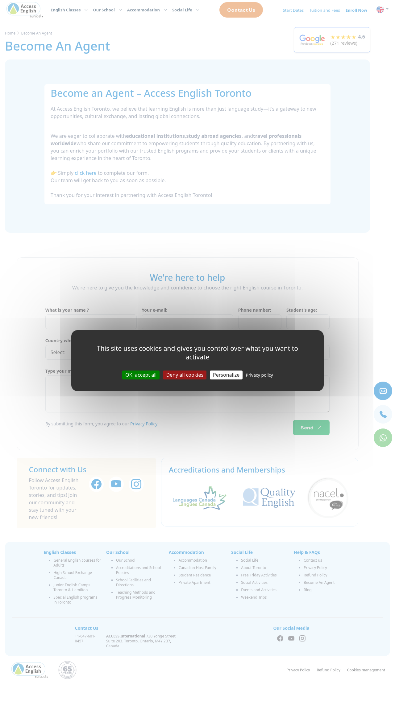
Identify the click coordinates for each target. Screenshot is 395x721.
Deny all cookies (184, 374)
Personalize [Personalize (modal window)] (226, 374)
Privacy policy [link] (259, 375)
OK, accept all (140, 374)
